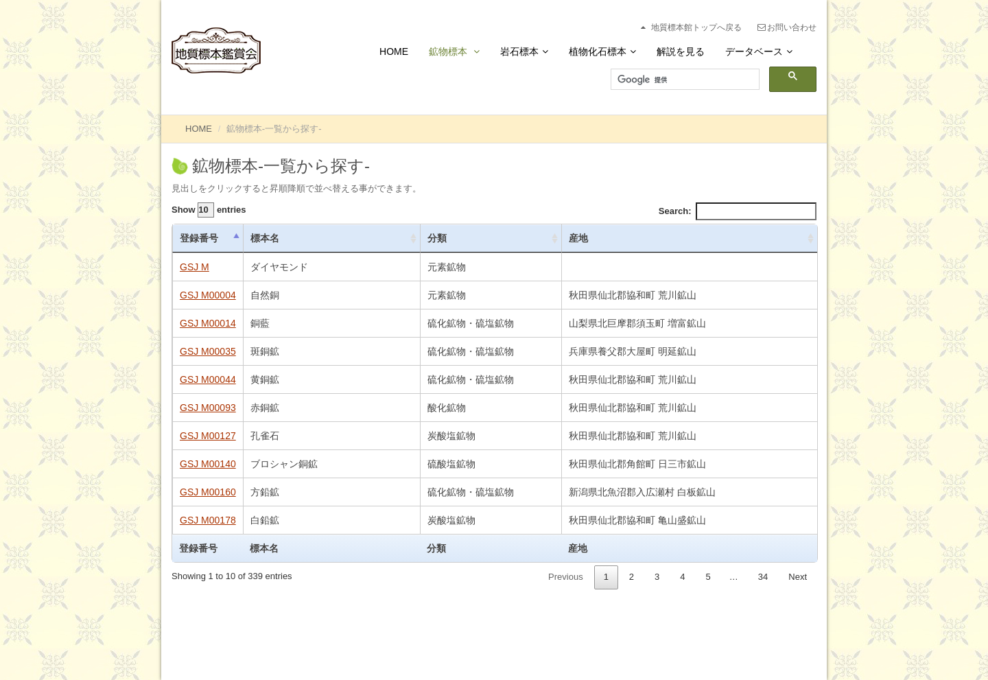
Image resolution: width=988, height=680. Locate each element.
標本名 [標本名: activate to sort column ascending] (264, 238)
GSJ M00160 (208, 491)
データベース (758, 51)
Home (393, 51)
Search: (737, 211)
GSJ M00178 (208, 520)
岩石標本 (524, 51)
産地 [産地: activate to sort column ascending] (578, 238)
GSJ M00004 (208, 295)
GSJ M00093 (208, 407)
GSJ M (194, 266)
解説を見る (681, 51)
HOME (198, 129)
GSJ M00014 (208, 323)
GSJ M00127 (208, 435)
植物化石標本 (602, 51)
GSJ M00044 (208, 379)
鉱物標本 (454, 51)
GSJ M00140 (208, 463)
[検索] (684, 79)
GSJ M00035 (208, 351)
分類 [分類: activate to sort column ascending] (437, 238)
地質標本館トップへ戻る (690, 27)
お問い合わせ (786, 27)
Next (797, 577)
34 (763, 577)
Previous (565, 577)
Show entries (209, 210)
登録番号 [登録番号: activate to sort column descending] (199, 238)
